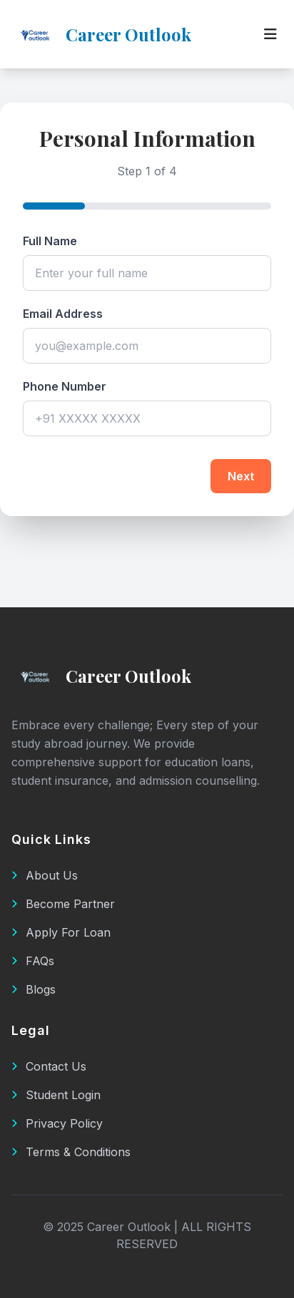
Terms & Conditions (71, 1152)
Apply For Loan (61, 932)
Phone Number (64, 386)
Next (241, 476)
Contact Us (48, 1066)
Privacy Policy (57, 1123)
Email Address (63, 314)
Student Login (56, 1095)
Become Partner (63, 904)
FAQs (32, 961)
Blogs (33, 989)
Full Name (50, 241)
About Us (44, 875)
